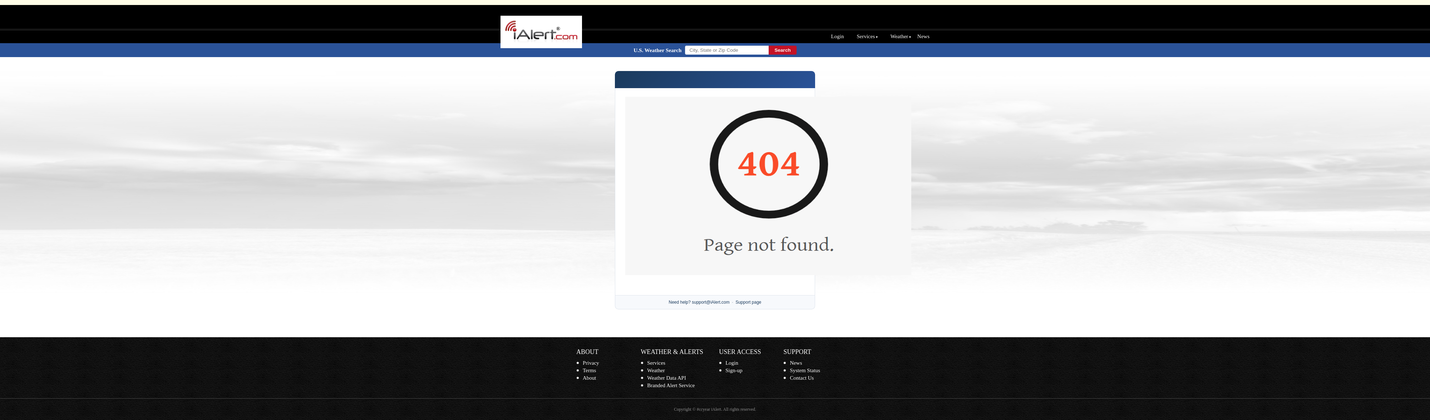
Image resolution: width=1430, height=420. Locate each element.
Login (837, 36)
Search (782, 50)
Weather (899, 36)
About (589, 378)
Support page (748, 302)
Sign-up (734, 370)
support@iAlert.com (711, 302)
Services (866, 36)
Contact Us (802, 378)
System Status (805, 370)
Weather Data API (666, 378)
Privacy (591, 363)
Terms (589, 370)
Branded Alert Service (671, 385)
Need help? (680, 302)
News (923, 36)
